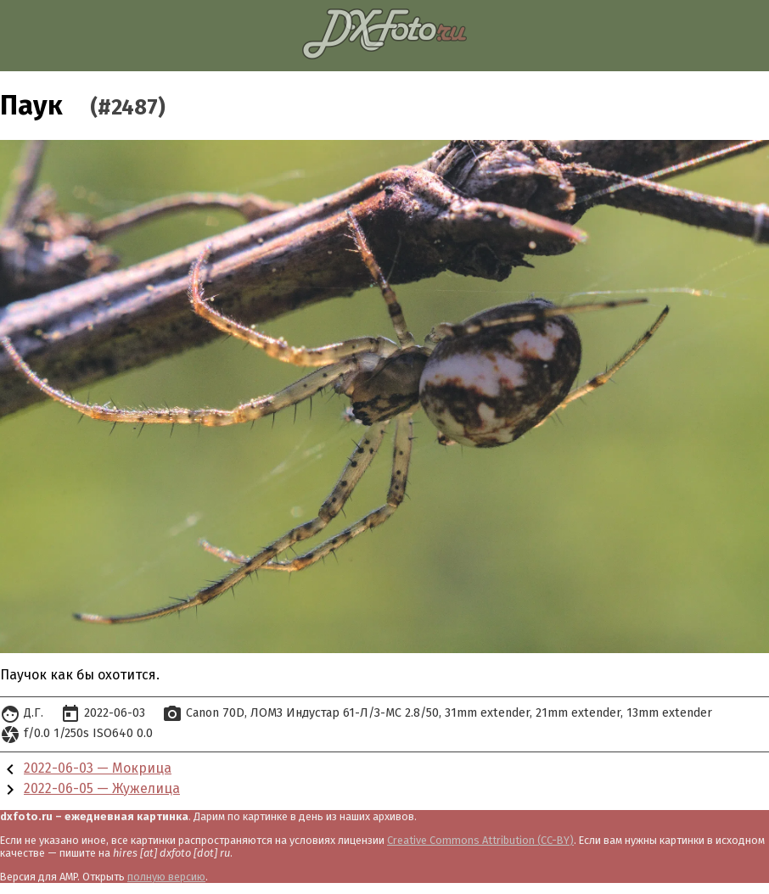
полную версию (166, 876)
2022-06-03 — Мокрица (97, 768)
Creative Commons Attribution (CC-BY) (480, 840)
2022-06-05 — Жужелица (102, 788)
